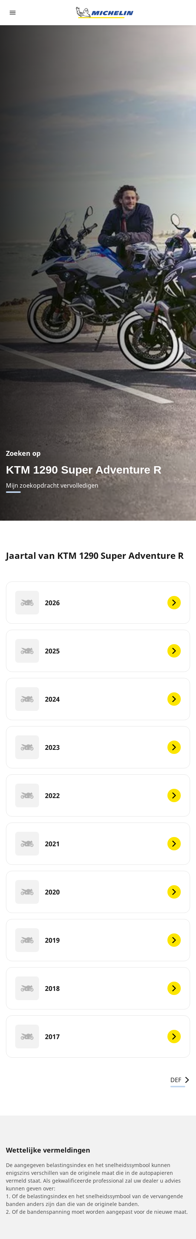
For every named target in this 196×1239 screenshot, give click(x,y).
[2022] (98, 795)
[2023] (98, 747)
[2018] (98, 988)
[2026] (98, 602)
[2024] (98, 699)
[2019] (98, 940)
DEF (180, 1080)
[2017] (98, 1036)
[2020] (98, 892)
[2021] (98, 844)
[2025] (98, 651)
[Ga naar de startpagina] (104, 12)
